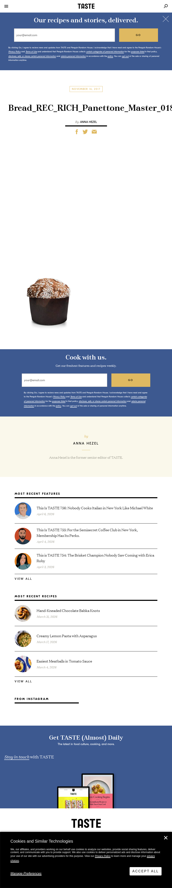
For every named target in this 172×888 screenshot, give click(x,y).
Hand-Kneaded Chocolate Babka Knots (68, 610)
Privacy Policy (103, 856)
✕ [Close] (165, 838)
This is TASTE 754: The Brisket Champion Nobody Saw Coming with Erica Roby (95, 557)
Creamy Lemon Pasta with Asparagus (67, 635)
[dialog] (86, 860)
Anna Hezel (88, 122)
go (138, 35)
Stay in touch (16, 756)
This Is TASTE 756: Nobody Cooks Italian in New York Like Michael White (95, 507)
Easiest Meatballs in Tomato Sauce (64, 661)
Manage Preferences (26, 873)
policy (110, 56)
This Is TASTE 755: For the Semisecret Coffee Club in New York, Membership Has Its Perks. (87, 532)
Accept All (145, 871)
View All (23, 579)
